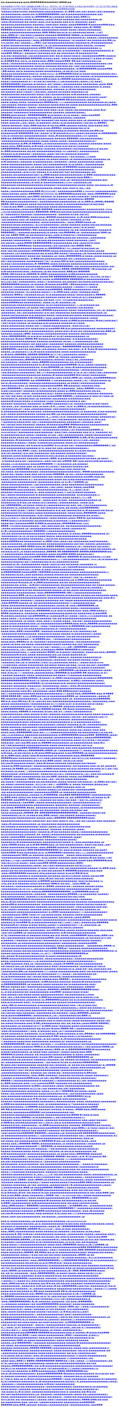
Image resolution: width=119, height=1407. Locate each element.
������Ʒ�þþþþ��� (72, 323)
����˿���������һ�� (42, 675)
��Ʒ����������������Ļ (19, 515)
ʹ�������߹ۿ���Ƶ (77, 549)
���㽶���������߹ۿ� (100, 1182)
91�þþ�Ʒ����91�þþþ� (47, 115)
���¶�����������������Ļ (72, 701)
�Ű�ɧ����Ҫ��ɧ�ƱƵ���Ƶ (88, 704)
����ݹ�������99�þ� (12, 629)
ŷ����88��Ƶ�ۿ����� (14, 315)
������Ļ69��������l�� (17, 287)
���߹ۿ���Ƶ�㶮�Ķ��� (86, 243)
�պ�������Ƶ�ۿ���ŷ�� (70, 194)
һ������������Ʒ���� (76, 1070)
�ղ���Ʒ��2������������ (49, 259)
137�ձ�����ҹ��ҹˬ (41, 639)
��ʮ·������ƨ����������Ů (20, 699)
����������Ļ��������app (60, 1008)
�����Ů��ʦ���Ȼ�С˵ (80, 782)
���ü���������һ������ (73, 536)
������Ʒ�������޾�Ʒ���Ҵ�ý (20, 74)
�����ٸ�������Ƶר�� (15, 445)
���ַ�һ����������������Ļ (20, 1008)
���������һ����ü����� (52, 608)
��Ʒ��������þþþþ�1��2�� (90, 149)
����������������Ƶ (98, 315)
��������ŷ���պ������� (76, 756)
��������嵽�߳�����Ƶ (15, 380)
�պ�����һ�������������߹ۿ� (79, 79)
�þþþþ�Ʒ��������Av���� (51, 225)
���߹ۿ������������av (73, 448)
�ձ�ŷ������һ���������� (19, 48)
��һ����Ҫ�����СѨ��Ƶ (83, 660)
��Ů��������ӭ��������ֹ (80, 1276)
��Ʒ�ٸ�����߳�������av (17, 1015)
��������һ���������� (86, 485)
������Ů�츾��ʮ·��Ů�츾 (73, 214)
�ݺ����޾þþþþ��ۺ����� (86, 440)
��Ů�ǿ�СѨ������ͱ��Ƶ (16, 670)
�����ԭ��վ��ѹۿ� (104, 40)
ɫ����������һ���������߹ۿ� (59, 202)
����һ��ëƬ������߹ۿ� (42, 256)
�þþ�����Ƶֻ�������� (15, 58)
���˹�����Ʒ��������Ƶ (69, 409)
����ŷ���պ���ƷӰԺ (77, 17)
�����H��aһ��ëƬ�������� (80, 644)
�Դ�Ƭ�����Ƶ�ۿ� (64, 133)
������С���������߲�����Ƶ (20, 683)
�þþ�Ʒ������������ (42, 922)
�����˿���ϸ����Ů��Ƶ (93, 126)
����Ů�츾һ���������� (81, 443)
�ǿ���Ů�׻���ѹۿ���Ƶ (42, 925)
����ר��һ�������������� (45, 889)
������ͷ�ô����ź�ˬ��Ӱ (16, 30)
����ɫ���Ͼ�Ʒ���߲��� (45, 328)
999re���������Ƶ (46, 38)
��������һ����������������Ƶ (24, 912)
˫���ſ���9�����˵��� (49, 808)
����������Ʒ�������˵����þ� (23, 66)
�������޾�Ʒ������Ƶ (42, 946)
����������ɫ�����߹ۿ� (17, 269)
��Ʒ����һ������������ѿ (19, 1338)
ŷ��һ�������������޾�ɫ (58, 43)
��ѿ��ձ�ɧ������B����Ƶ (18, 763)
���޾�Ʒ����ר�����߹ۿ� (91, 295)
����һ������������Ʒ (66, 207)
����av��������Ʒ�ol (72, 38)
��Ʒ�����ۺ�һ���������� (84, 808)
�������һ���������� (48, 637)
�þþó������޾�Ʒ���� (81, 32)
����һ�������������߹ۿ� (83, 600)
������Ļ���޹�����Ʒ (15, 639)
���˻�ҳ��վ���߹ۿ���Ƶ (48, 761)
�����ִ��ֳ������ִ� (14, 318)
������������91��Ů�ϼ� (75, 745)
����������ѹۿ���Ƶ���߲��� (20, 209)
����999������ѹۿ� (78, 182)
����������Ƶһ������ (68, 570)
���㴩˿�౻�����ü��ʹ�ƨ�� (40, 1002)
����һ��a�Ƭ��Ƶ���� (15, 1291)
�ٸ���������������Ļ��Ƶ (84, 14)
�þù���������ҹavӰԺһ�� (95, 557)
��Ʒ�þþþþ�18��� (76, 71)
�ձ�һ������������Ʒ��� (48, 1203)
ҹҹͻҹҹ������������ (73, 102)
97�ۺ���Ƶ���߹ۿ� (90, 925)
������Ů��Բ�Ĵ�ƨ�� (42, 1283)
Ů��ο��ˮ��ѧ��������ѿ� (82, 637)
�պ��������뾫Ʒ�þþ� (77, 1096)
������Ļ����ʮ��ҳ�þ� (45, 935)
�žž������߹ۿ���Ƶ (48, 123)
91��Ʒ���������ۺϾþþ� (16, 637)
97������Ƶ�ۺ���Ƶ (39, 461)
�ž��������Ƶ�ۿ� (79, 920)
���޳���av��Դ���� (71, 246)
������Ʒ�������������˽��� (49, 748)
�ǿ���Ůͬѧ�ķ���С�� (13, 644)
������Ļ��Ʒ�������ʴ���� (55, 907)
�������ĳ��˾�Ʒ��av (86, 515)
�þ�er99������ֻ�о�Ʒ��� (41, 79)
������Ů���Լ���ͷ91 (78, 177)
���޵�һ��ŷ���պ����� (101, 652)
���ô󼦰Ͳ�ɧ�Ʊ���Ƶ (84, 227)
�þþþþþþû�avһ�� (44, 784)
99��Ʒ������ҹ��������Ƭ (18, 373)
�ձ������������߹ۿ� (15, 984)
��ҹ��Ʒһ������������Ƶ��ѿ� (22, 1162)
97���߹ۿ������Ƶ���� (37, 409)
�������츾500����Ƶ (34, 1400)
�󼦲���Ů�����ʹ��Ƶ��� (15, 45)
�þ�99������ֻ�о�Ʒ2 (48, 1240)
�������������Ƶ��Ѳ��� (19, 577)
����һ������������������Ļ (22, 959)
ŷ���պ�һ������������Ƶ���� (85, 367)
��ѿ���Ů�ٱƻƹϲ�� (101, 769)
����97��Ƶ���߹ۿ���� (14, 665)
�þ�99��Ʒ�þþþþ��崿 (77, 1312)
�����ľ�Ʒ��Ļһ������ (45, 714)
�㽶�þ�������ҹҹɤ (88, 495)
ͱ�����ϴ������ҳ (41, 1351)
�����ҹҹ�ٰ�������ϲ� (77, 396)
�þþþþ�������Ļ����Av (73, 354)
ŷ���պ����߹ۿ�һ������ (43, 1180)
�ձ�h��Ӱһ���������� (44, 585)
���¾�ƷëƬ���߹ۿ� (103, 396)
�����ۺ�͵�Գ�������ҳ (16, 1343)
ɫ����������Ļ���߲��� (45, 992)
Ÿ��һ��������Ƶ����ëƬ (16, 647)
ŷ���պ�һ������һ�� (14, 22)
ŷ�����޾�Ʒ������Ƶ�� (88, 959)
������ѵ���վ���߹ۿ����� (19, 1405)
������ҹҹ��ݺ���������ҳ (85, 138)
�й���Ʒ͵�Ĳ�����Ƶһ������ (55, 740)
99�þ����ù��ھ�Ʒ (34, 295)
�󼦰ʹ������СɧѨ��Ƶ (42, 401)
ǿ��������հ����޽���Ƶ (42, 102)
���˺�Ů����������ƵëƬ (77, 58)
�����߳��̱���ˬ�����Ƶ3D (50, 1188)
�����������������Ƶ (84, 771)
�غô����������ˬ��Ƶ (49, 1023)
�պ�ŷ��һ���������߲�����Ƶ (58, 365)
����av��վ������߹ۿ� (64, 232)
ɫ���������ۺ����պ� (53, 606)
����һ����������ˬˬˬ (71, 946)
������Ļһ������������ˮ (39, 214)
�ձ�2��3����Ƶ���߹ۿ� (44, 845)
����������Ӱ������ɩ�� (18, 740)
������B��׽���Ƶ (12, 562)
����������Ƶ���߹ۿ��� (82, 889)
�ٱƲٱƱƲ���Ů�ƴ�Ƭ (61, 704)
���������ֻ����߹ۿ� (89, 430)
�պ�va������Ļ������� (48, 1301)
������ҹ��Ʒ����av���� (76, 1075)
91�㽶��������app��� (47, 378)
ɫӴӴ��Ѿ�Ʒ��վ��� (12, 207)
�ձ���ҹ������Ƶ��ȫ (14, 1159)
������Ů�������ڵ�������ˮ (21, 404)
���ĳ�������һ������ (88, 748)
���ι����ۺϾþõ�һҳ (35, 388)
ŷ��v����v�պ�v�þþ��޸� (91, 419)
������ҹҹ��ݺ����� (79, 308)
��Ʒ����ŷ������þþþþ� (73, 92)
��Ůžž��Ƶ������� (13, 261)
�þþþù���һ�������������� (45, 1281)
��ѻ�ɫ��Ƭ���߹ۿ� (38, 69)
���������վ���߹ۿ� (44, 357)
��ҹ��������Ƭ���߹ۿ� (21, 1402)
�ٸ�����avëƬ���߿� (16, 940)
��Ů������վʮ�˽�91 (95, 673)
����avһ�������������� (19, 64)
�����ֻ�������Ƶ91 (9, 232)
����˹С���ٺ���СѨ (39, 621)
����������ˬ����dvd (69, 738)
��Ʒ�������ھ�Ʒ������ (51, 521)
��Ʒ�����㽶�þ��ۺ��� (45, 235)
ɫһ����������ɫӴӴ (70, 750)
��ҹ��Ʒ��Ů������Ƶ (14, 1200)
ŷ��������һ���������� (18, 180)
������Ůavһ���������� (59, 1081)
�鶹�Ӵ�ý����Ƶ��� (69, 611)
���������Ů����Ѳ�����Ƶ (94, 1366)
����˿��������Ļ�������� (20, 266)
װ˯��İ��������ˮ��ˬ (84, 974)
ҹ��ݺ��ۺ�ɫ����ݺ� (12, 735)
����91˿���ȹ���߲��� (85, 115)
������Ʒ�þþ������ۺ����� (47, 725)
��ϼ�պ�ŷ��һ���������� (18, 902)
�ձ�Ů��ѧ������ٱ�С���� (18, 321)
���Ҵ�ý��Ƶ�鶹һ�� (12, 188)
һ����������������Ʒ (45, 529)
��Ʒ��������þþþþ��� (79, 995)
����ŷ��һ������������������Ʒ (88, 1397)
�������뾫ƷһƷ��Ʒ (12, 1070)
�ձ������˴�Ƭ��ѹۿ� (52, 1141)
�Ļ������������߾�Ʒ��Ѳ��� (83, 204)
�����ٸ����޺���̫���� (35, 1327)
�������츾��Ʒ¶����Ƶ (81, 763)
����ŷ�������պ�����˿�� (53, 427)
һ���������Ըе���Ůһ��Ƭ (54, 588)
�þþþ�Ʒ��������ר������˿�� (21, 834)
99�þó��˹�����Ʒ (41, 738)
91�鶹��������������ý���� (47, 771)
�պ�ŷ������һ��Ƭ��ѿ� (97, 510)
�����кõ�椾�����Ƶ (77, 1060)
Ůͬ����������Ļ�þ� (82, 847)
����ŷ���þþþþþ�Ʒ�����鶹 (17, 521)
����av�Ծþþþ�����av (45, 503)
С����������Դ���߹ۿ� (95, 232)
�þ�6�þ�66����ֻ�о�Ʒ (43, 336)
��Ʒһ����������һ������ (51, 230)
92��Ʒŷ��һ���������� (88, 66)
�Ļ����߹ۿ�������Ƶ (86, 1055)
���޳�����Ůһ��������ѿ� (42, 940)
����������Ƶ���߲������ (92, 699)
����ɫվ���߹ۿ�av (73, 378)
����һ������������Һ (21, 588)
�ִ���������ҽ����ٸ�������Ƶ (22, 149)
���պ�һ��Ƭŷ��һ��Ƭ (52, 878)
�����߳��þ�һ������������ (89, 279)
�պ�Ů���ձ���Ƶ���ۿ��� (93, 217)
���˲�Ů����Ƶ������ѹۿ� (54, 182)
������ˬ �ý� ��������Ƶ (71, 1309)
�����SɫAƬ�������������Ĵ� (21, 979)
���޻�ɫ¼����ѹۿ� (50, 827)
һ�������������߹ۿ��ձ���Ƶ (20, 196)
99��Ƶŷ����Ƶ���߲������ (46, 289)
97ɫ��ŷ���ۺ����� (45, 92)
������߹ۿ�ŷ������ (54, 196)
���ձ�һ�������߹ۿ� (43, 756)
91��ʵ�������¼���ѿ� (15, 128)
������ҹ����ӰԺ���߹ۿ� (48, 1049)
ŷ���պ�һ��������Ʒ (14, 1031)
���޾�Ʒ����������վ (59, 959)
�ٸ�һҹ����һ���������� (18, 414)
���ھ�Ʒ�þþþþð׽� (10, 1021)
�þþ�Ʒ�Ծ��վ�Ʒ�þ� (77, 873)
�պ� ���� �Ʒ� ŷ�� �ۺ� (16, 61)
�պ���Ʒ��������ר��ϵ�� (18, 151)
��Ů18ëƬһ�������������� (55, 373)
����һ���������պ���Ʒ (66, 863)
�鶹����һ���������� (78, 1374)
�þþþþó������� (66, 97)
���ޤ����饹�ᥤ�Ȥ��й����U (95, 461)
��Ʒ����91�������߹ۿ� (81, 564)
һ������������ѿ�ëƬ (81, 141)
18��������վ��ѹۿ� (14, 971)
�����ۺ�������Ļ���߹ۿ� (18, 467)
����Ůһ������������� (88, 383)
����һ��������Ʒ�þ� (43, 170)
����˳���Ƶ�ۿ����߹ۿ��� (90, 45)
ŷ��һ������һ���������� (19, 878)
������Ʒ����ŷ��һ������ (19, 118)
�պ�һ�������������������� (23, 131)
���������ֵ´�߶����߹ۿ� (19, 487)
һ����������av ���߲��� (85, 1405)
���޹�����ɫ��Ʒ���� (72, 539)
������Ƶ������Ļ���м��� (83, 871)
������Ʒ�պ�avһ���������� (20, 564)
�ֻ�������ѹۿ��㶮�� (14, 349)
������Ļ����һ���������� (50, 909)
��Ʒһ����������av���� (81, 318)
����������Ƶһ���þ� (15, 1130)
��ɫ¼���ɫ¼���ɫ (11, 1250)
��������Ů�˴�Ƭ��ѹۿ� (16, 503)
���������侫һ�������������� (84, 414)
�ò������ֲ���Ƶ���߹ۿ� (28, 1078)
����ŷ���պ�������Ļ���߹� (86, 694)
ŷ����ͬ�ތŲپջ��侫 (30, 43)
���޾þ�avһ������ (48, 1018)
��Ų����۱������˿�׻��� (17, 808)
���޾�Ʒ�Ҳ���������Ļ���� (19, 626)
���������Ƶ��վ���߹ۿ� (99, 331)
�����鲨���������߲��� (46, 386)
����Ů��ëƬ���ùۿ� (70, 297)
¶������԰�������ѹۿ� (77, 253)
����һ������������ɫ (17, 485)
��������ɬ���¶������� (18, 341)
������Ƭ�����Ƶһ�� (74, 467)
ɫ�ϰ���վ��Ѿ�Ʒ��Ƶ (62, 261)
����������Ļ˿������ (45, 829)
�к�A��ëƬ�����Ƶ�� (13, 56)
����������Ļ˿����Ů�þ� (76, 503)
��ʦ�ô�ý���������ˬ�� (80, 1151)
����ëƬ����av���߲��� (79, 487)
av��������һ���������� (19, 1353)
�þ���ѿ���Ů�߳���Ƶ (13, 1180)
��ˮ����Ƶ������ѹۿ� (15, 308)
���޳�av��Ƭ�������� (45, 810)
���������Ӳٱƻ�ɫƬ (38, 261)
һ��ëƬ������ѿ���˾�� (54, 508)
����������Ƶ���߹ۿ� (52, 151)
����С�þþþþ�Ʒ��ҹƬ (48, 467)
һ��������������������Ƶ (20, 141)
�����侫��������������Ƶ (85, 683)
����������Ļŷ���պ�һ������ (83, 1211)
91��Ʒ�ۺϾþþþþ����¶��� (92, 616)
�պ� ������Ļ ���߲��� (55, 795)
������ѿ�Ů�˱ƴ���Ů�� (45, 220)
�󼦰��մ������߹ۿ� (52, 367)
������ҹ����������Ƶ (21, 177)
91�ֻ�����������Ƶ (13, 1128)
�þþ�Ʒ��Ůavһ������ (60, 87)
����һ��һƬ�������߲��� (17, 523)
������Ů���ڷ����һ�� (70, 469)
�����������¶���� (90, 261)
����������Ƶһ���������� (52, 243)
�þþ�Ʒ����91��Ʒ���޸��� (35, 618)
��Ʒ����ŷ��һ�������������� (23, 417)
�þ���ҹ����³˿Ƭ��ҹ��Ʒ (68, 621)
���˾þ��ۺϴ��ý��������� (89, 505)
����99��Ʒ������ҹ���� (46, 204)
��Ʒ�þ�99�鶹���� (78, 769)
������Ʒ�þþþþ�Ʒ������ (17, 1177)
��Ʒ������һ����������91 (19, 202)
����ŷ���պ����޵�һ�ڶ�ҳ (17, 642)
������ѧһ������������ (50, 334)
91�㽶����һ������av (74, 1258)
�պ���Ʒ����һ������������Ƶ (61, 175)
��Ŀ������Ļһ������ (15, 362)
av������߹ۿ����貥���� (87, 886)
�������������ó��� (76, 585)
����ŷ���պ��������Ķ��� (20, 732)
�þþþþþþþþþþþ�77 (49, 191)
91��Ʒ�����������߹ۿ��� (50, 485)
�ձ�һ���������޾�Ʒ (14, 1154)
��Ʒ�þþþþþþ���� (71, 876)
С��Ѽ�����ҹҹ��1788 (94, 717)
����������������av (53, 490)
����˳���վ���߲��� (52, 100)
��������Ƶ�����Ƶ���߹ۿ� (89, 313)
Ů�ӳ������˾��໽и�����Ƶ (62, 282)
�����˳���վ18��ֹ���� (51, 818)
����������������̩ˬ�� (82, 1086)
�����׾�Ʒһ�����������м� (19, 100)
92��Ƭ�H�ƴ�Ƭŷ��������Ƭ (17, 1325)
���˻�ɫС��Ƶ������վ (90, 518)
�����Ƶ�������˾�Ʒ (95, 534)
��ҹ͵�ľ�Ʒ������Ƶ (68, 51)
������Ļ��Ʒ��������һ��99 (20, 175)
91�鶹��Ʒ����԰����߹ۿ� (100, 380)
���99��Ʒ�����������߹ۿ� (50, 797)
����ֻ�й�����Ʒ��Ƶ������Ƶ (87, 567)
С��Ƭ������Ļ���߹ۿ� (15, 220)
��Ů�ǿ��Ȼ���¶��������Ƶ (80, 479)
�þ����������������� (89, 979)
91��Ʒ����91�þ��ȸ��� (16, 1010)
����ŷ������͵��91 (81, 554)
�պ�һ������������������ (81, 1039)
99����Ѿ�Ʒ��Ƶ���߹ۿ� (81, 248)
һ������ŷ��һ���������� (73, 1083)
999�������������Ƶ (72, 629)
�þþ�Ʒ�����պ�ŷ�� (13, 69)
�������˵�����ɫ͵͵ (13, 292)
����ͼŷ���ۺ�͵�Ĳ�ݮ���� (45, 22)
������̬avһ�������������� (65, 1278)
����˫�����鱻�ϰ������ (52, 1231)
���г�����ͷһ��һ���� (16, 995)
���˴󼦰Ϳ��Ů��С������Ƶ (15, 251)
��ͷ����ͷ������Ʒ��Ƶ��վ (96, 282)
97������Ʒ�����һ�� (15, 1039)
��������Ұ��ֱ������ (79, 1402)
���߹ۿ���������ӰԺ (95, 1348)
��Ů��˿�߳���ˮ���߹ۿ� (15, 235)
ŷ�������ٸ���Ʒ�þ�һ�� (16, 590)
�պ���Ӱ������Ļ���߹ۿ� (53, 180)
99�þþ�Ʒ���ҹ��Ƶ (42, 787)
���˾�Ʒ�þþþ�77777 (11, 673)
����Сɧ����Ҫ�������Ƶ (85, 30)
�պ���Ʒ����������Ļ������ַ (45, 138)
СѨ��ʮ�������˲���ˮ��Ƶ (91, 907)
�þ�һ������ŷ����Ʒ (42, 315)
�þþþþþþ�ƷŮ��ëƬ (9, 282)
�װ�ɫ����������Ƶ (41, 331)
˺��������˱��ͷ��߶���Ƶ (52, 1013)
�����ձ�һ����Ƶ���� (15, 401)
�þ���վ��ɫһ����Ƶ (56, 253)
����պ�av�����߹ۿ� (43, 97)
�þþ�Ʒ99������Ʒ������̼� (18, 1382)
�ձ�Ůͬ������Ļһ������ (16, 162)
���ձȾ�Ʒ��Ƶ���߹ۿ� (90, 881)
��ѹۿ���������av (95, 1394)
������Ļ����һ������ (54, 264)
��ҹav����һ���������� (86, 474)
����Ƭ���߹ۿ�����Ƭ (46, 1052)
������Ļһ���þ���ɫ (46, 25)
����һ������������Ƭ (51, 513)
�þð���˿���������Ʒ (44, 917)
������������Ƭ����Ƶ (83, 417)
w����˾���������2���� (85, 162)
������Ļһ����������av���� (49, 498)
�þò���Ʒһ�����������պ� (19, 264)
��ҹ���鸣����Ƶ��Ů (51, 1322)
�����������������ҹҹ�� (93, 64)
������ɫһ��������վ (44, 438)
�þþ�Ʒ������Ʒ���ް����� (43, 1128)
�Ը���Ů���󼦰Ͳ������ (56, 1026)
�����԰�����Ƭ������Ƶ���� (16, 1151)
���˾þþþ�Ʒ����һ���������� (58, 860)
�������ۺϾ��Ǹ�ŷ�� (44, 539)
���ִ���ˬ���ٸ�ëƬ (12, 53)
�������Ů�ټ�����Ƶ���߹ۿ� (20, 399)
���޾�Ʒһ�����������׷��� (16, 706)
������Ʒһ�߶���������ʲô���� (65, 185)
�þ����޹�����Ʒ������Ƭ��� (56, 1005)
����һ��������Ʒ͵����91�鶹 (20, 326)
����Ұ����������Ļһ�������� (23, 930)
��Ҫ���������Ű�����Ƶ (81, 868)
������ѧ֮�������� (57, 35)
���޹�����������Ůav (94, 572)
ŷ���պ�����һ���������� (50, 362)
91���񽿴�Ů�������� (75, 1379)
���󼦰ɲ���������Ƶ (86, 87)
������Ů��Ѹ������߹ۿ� (54, 1065)
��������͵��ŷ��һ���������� (22, 1387)
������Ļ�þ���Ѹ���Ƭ (46, 58)
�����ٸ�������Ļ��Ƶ (15, 357)
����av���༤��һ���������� (21, 1217)
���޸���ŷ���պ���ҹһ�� (100, 935)
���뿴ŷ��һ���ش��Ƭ (41, 779)
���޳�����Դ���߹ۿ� (14, 1340)
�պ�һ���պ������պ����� (19, 354)
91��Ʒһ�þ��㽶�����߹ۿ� (15, 323)
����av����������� (16, 1086)
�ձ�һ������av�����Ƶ (85, 94)
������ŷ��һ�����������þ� (50, 722)
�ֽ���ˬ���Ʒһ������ (52, 48)
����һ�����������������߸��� (24, 32)
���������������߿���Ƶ (18, 681)
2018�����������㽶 (14, 256)
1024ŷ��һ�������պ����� (18, 360)
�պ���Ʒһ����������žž (64, 912)
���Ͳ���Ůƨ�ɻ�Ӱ (54, 110)
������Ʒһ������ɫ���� (17, 492)
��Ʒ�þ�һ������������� (78, 328)
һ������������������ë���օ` (60, 472)
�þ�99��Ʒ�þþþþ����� (75, 146)
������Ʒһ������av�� (49, 1060)
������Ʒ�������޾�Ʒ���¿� (89, 264)
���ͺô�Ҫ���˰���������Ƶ (72, 1229)
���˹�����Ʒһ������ (41, 969)
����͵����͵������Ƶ (98, 621)
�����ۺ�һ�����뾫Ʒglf (15, 352)
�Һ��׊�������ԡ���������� (56, 495)
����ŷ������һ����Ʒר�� (22, 27)
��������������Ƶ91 (36, 419)
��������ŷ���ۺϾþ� (45, 1010)
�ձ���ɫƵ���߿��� (54, 769)
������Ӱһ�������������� (54, 642)
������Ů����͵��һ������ (84, 167)
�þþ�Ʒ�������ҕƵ (42, 469)
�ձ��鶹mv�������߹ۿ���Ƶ (87, 681)
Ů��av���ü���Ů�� (53, 526)
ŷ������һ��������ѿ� (33, 232)
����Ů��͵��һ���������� (84, 964)
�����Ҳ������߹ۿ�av (68, 546)
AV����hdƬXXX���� (85, 287)
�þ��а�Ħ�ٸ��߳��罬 (42, 445)
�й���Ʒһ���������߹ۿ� (16, 1052)
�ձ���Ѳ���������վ (43, 1371)
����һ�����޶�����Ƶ (42, 1340)
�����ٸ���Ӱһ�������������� (23, 159)
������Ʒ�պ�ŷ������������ (21, 842)
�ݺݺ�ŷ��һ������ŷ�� (14, 992)
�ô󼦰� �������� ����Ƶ (16, 199)
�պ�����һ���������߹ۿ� (55, 743)
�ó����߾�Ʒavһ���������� (78, 235)
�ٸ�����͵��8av (47, 74)
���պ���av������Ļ (44, 1075)
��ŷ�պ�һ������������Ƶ (78, 1291)
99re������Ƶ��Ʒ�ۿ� (36, 207)
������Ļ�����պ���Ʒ (16, 334)
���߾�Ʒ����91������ (79, 850)
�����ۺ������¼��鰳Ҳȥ (100, 1234)
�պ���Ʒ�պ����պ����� (97, 202)
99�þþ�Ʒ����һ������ (79, 492)
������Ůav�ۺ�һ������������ (53, 45)
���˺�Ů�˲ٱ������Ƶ (75, 22)
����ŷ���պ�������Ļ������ (81, 1154)
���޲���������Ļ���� (16, 19)
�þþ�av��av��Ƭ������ (15, 1190)
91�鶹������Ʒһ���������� (71, 639)
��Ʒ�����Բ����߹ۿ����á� (51, 657)
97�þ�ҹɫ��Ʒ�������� (15, 289)
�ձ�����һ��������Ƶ (40, 1107)
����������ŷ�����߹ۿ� (49, 590)
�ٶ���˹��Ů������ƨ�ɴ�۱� (18, 1099)
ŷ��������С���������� (19, 881)
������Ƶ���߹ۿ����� (99, 209)
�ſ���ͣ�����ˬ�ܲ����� (81, 987)
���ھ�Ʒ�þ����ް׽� (12, 1002)
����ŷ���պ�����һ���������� (53, 217)
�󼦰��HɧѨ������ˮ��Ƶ (47, 1177)
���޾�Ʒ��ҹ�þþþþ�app (52, 774)
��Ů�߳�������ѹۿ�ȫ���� (18, 505)
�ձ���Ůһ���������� (16, 1203)
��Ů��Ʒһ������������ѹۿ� (20, 1394)
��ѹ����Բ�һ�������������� (23, 956)
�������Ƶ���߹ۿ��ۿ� (75, 523)
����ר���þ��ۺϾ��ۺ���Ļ (18, 123)
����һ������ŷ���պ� (50, 167)
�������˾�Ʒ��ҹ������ (100, 412)
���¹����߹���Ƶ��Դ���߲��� (71, 271)
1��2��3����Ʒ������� (71, 779)
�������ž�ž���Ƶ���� (76, 714)
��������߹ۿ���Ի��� (97, 84)
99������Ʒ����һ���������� (58, 572)
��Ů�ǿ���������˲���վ (80, 984)
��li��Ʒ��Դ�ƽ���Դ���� (17, 339)
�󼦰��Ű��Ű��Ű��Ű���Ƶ (86, 1190)
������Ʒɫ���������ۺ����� (21, 76)
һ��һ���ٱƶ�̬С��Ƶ (21, 396)
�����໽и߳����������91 (16, 230)
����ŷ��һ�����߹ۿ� (102, 549)
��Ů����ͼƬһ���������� (18, 782)
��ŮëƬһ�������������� (84, 593)
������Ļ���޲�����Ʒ (58, 149)
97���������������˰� (97, 51)
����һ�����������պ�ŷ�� (95, 1268)
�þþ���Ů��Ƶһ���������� (35, 89)
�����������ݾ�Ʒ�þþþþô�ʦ (18, 172)
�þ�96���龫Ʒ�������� (91, 375)
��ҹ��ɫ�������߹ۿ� (27, 871)
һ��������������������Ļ (20, 222)
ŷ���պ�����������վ (51, 593)
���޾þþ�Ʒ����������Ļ (60, 69)
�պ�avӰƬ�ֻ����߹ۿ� (76, 482)
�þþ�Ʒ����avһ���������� (86, 164)
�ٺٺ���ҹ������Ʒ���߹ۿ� (51, 492)
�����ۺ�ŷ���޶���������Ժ (89, 35)
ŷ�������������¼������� (20, 1091)
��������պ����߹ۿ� (43, 750)
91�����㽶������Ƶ (13, 675)
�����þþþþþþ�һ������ (40, 897)
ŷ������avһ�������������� (58, 370)
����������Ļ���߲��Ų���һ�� (84, 477)
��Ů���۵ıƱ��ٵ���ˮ (64, 800)
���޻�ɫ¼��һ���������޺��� (19, 1094)
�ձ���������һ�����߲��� (94, 69)
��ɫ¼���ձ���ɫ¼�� (102, 1193)
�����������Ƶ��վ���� (62, 1115)
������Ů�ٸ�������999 (41, 194)
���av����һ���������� (18, 1312)
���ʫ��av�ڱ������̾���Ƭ (56, 27)
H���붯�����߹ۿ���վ (14, 194)
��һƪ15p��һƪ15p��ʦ (69, 922)
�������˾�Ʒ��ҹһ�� (100, 120)
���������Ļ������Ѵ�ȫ (48, 1041)
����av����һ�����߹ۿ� (100, 256)
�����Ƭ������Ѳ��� (61, 1169)
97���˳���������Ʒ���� (88, 1271)
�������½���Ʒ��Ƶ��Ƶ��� (54, 212)
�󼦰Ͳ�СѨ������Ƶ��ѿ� (15, 97)
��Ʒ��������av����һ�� (18, 14)
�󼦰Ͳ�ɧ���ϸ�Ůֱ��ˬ (96, 1156)
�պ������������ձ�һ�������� (23, 899)
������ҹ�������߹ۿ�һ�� (54, 341)
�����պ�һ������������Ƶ (19, 1057)
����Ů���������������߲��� (76, 1107)
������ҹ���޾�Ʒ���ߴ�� (54, 105)
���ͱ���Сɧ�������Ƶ (50, 344)
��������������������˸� (92, 212)
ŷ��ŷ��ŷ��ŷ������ (14, 946)
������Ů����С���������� (21, 777)
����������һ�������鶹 (18, 94)
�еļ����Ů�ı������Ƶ (91, 668)
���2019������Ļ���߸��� (67, 1250)
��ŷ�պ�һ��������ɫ (14, 383)
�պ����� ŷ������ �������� (70, 706)
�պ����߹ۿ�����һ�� (56, 886)
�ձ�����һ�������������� (57, 881)
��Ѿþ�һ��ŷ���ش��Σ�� (65, 1327)
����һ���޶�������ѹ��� (29, 717)
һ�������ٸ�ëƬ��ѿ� (92, 966)
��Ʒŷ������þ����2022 (70, 1117)
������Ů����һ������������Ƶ (63, 209)
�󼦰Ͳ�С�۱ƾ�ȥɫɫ (80, 373)
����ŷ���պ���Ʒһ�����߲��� (51, 61)
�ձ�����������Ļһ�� (50, 14)
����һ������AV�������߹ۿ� (85, 1144)
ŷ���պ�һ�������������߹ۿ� (20, 824)
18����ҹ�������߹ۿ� (14, 529)
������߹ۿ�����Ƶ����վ (69, 112)
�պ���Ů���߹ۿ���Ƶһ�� (57, 541)
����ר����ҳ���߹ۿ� (73, 120)
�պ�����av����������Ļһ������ (61, 118)
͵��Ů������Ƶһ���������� (53, 1055)
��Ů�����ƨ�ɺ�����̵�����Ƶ (53, 339)
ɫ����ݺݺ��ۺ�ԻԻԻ (41, 953)
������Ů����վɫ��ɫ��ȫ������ (90, 225)
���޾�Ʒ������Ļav (102, 196)
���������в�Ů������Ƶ (17, 38)
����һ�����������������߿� (27, 279)
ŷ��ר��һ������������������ (23, 534)
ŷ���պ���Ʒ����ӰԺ (94, 611)
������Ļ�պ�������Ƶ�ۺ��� (52, 248)
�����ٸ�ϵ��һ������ (42, 297)
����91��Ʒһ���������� (53, 94)
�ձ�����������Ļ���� (51, 321)
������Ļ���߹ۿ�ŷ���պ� (36, 406)
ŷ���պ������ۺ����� (84, 1013)
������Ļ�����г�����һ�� (61, 76)
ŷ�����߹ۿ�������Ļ (72, 357)
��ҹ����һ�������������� (86, 590)
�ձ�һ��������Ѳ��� (15, 271)
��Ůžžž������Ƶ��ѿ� (81, 259)
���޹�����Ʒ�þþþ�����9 (86, 588)
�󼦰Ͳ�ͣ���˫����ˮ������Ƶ (17, 549)
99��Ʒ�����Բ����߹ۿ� (43, 652)
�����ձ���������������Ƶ (51, 892)
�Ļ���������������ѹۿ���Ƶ (21, 866)
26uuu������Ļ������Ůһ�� (18, 1304)
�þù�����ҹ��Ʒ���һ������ (29, 1268)
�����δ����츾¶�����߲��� (67, 1182)
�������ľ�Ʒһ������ (79, 650)
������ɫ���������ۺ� (17, 182)
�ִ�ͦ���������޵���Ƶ (50, 1314)
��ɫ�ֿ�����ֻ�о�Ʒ (38, 616)
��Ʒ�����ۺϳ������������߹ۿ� (63, 1217)
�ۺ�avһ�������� (24, 860)
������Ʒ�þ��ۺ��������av (19, 1125)
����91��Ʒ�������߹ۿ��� (82, 110)
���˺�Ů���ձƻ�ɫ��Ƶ (13, 510)
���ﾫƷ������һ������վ (64, 1400)
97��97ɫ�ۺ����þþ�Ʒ (85, 577)
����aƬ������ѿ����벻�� (90, 784)
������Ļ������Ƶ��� (16, 787)
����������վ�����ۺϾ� (65, 894)
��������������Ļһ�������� (23, 1278)
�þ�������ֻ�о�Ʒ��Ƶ (14, 655)
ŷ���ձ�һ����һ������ (51, 763)
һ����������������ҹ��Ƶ (88, 180)
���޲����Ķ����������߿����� (22, 1115)
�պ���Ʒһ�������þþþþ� (57, 404)
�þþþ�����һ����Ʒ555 (39, 292)
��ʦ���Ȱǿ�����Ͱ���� (82, 1203)
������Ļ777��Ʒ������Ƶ (52, 1149)
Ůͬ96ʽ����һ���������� (55, 326)
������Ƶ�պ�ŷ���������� (94, 43)
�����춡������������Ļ (45, 1376)
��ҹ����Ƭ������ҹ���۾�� (19, 719)
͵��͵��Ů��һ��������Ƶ (86, 1065)
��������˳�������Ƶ (102, 253)
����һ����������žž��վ (99, 74)
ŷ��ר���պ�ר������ (79, 1301)
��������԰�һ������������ (60, 824)
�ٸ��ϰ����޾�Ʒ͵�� (12, 611)
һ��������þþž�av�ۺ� (15, 536)
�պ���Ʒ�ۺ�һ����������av (93, 406)
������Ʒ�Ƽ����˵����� (54, 634)
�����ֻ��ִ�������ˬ (98, 738)
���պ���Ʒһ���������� (18, 1231)
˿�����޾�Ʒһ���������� (17, 427)
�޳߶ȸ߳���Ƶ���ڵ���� (50, 177)
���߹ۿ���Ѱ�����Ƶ (94, 1120)
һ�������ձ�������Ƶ (15, 469)
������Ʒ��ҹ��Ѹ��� (70, 897)
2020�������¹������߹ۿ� (77, 1260)
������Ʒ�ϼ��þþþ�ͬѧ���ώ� (50, 456)
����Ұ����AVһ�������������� (23, 1245)
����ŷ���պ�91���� (87, 27)
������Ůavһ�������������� (59, 1345)
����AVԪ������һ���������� (80, 675)
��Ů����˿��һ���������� (19, 472)
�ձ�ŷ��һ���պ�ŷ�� (48, 1286)
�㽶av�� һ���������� (91, 1081)
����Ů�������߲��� (40, 938)
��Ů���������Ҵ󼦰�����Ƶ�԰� (93, 230)
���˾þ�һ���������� (52, 1104)
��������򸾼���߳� (9, 133)
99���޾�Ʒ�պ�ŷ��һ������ (53, 832)
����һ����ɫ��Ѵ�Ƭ (74, 655)
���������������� (16, 892)
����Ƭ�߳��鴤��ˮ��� (95, 1400)
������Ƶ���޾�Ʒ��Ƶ (13, 300)
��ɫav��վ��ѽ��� (26, 743)
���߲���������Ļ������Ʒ (71, 277)
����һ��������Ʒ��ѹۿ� (17, 167)
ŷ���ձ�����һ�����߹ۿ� (16, 603)
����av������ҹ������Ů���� (90, 144)
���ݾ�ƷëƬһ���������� (68, 1031)
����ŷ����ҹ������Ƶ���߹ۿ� (20, 624)
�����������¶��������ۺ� (63, 412)
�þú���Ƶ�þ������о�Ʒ (46, 1258)
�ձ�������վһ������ (60, 853)
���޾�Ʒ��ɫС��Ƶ (42, 821)
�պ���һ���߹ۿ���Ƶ (65, 292)
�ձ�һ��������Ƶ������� (78, 933)
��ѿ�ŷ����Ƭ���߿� (68, 56)
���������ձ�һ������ (45, 1200)
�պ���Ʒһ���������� (52, 274)
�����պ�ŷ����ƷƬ (40, 678)
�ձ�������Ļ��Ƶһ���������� (89, 626)
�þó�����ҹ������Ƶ (14, 616)
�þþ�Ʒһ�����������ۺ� (63, 305)
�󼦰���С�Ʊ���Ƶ (103, 58)
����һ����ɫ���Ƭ (65, 1351)
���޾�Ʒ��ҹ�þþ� (58, 32)
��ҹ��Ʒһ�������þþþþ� (86, 61)
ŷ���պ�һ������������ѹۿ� (69, 136)
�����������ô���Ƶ (15, 722)
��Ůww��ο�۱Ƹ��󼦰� (49, 1123)
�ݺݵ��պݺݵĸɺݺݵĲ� (35, 688)
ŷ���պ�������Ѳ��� (101, 194)
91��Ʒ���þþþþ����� (31, 35)
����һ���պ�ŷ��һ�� (68, 331)
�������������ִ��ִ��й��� (59, 624)
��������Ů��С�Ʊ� (76, 128)
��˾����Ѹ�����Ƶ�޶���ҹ (18, 784)
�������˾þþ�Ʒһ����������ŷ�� (22, 253)
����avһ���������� (67, 84)
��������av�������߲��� (79, 943)
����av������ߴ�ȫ (74, 529)
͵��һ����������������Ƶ (51, 603)
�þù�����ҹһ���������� (18, 1242)
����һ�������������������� (24, 598)
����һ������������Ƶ (17, 164)
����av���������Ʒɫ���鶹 (50, 30)
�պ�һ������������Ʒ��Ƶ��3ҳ (63, 1047)
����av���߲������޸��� (100, 378)
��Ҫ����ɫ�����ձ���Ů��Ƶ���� (22, 238)
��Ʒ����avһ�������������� (21, 886)
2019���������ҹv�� (85, 341)
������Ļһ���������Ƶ (84, 805)
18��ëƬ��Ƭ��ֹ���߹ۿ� (13, 933)
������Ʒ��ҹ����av (101, 1252)
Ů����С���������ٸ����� (53, 287)
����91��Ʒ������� (14, 204)
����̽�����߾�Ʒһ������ (17, 513)
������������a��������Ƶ (41, 943)
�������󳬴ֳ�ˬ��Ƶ (48, 1036)
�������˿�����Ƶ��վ (81, 1078)
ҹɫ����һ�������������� (53, 803)
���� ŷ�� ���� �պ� (99, 185)
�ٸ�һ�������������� (17, 805)
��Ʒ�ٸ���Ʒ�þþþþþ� (87, 997)
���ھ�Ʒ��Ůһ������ (52, 1338)
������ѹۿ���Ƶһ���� (47, 19)
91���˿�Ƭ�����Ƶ (40, 1031)
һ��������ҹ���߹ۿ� (50, 482)
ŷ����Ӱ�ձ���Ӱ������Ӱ (17, 766)
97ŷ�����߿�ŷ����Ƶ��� (16, 422)
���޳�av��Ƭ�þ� (9, 884)
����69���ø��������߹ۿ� (84, 855)
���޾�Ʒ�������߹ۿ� (13, 621)
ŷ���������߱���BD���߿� (98, 56)
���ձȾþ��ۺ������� (79, 360)
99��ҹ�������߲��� (13, 546)
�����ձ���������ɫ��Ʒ (95, 552)
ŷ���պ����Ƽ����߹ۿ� (81, 222)
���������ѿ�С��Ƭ (85, 1198)
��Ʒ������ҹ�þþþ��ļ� (102, 102)
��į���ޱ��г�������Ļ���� (55, 240)
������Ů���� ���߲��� (52, 554)
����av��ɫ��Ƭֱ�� (42, 277)
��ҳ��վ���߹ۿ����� (63, 126)
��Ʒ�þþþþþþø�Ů (83, 866)
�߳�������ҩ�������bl (16, 40)
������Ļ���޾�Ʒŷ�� (92, 813)
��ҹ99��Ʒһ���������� (58, 866)
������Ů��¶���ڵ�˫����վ (63, 534)
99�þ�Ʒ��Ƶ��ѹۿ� (101, 269)
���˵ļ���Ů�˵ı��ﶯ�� (76, 188)
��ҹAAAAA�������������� (58, 732)
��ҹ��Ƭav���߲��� (97, 665)
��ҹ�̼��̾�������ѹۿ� (48, 1096)
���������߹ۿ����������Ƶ (100, 191)
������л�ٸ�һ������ (15, 154)
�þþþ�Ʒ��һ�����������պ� (52, 1271)
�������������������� (19, 365)
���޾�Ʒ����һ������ (15, 539)
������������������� (56, 451)
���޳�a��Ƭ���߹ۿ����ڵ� (71, 665)
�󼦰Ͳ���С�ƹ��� (89, 1115)
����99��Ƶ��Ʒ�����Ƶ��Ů (74, 300)
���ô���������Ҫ (71, 845)
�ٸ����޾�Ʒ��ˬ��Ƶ (10, 43)
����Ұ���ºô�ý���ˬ (55, 500)
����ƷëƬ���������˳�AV (17, 81)
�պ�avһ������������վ (17, 531)
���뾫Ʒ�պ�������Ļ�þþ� (40, 611)
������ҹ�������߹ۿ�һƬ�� (19, 1185)
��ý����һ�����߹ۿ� (59, 159)
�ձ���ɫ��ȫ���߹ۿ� (13, 79)
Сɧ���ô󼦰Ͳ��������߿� (40, 510)
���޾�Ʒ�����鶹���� (41, 928)
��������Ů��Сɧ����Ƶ (33, 133)
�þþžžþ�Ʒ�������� (101, 1258)
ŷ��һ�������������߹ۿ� (71, 938)
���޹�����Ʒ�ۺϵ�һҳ (54, 567)
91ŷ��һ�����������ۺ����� (79, 559)
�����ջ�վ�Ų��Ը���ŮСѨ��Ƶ (19, 451)
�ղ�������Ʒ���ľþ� (69, 74)
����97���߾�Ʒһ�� (53, 564)
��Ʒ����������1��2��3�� (19, 1263)
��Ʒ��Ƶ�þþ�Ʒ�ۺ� (12, 552)
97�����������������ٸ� (70, 953)
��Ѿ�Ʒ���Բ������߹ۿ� (53, 474)
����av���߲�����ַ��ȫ (15, 217)
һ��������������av (15, 259)
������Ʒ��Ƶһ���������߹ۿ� (82, 19)
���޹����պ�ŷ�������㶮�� (79, 53)
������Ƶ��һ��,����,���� (19, 1322)
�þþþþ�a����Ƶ (81, 427)
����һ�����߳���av (13, 1156)
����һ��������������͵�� (20, 367)
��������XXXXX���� (42, 971)
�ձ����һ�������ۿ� (47, 1211)
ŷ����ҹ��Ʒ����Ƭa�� (74, 810)
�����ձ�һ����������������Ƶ (68, 688)
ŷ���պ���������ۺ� (15, 336)
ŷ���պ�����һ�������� (51, 310)
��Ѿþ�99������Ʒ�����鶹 (72, 154)
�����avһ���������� (102, 38)
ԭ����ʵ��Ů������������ (28, 136)
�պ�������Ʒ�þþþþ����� (48, 17)
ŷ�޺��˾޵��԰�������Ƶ (72, 230)
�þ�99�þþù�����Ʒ (11, 453)
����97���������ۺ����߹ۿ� (87, 310)
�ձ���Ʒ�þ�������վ (47, 269)
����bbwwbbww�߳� (81, 498)
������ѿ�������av (35, 1250)
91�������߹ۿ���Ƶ (43, 154)
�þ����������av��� (15, 714)
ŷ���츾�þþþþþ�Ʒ (80, 326)
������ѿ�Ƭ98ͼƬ (48, 354)
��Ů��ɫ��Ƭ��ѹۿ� (12, 966)
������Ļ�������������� (87, 334)
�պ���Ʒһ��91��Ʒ (76, 12)
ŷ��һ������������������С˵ (21, 500)
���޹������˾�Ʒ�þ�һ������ (19, 1164)
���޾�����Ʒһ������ (77, 691)
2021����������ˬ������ (18, 554)
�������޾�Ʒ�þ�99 (42, 393)
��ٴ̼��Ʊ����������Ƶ (78, 709)
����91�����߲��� (55, 279)
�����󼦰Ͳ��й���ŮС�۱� (72, 349)
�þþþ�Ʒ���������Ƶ (13, 977)
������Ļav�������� (91, 238)
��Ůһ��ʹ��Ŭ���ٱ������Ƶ (18, 425)
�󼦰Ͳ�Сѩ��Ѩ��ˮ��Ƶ (40, 701)
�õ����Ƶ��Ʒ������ (50, 443)
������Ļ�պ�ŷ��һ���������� (74, 89)
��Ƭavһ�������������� (49, 422)
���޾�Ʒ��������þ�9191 (51, 694)
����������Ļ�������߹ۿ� (91, 159)
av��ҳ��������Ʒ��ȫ (41, 56)
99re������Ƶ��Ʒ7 (78, 521)
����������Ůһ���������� (21, 430)
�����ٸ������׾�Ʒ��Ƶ (13, 688)
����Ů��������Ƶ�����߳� (19, 606)
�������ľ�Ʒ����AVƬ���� (18, 107)
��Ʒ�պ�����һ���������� (98, 624)
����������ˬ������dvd (17, 600)
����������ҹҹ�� (45, 246)
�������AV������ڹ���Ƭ (84, 422)
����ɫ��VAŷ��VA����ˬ (16, 393)
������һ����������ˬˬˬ (49, 855)
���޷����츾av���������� (81, 151)
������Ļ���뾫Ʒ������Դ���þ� (39, 884)
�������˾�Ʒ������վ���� (45, 650)
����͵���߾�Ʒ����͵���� (45, 915)
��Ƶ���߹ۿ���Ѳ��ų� (38, 966)
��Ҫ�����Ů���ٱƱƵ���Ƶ (16, 92)
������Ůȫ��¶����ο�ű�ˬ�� (42, 53)
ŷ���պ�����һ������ (53, 847)
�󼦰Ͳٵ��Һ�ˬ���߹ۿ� (12, 1379)
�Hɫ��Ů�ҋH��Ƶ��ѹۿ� (48, 81)
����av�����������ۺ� (19, 961)
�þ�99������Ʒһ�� (47, 120)
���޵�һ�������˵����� (70, 393)
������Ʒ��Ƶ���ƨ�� (59, 66)
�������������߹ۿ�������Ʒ (21, 1000)
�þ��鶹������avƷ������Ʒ (50, 162)
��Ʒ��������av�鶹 (83, 172)
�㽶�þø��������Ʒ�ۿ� (76, 827)
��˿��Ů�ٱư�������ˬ (62, 388)
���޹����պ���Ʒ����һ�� (18, 1149)
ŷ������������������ (55, 440)
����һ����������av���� (43, 188)
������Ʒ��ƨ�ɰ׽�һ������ (81, 1376)
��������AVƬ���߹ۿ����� (45, 318)
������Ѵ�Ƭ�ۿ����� (14, 1226)
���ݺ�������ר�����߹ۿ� (91, 388)
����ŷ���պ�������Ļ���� (86, 513)
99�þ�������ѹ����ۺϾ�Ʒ (76, 81)
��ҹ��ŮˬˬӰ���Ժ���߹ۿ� (75, 884)
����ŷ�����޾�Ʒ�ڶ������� (19, 613)
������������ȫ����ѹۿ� (23, 1136)
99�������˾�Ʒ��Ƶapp (86, 1335)
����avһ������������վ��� (20, 191)
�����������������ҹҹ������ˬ (24, 894)
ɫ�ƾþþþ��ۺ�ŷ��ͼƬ (100, 277)
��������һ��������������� (23, 305)
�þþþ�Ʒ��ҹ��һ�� (85, 451)
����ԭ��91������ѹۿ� (45, 1299)
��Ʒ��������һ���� (48, 479)
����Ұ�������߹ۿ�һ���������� (23, 544)
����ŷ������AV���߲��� (17, 803)
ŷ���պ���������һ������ (51, 40)
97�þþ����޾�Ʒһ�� (81, 40)
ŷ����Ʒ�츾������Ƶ (94, 1164)
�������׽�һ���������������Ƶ (82, 1018)
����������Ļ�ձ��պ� (16, 144)
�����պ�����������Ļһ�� (60, 266)
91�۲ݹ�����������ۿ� (76, 1221)
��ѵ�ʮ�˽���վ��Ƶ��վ (14, 701)
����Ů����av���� (13, 102)
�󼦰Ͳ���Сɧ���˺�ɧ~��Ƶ (50, 868)
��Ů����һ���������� (17, 310)
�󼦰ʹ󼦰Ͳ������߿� (10, 214)
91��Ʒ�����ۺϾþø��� (82, 157)
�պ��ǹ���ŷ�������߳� (45, 1291)
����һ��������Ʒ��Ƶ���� (19, 847)
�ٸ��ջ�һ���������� (102, 349)
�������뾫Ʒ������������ (33, 112)
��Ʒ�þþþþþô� (8, 1368)
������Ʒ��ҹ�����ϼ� (15, 876)
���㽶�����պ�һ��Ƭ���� (88, 858)
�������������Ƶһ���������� (23, 87)
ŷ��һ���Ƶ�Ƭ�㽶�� (56, 1062)
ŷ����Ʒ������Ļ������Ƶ (55, 577)
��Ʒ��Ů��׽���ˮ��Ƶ (13, 987)
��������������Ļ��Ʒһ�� (65, 544)
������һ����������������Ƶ (22, 840)
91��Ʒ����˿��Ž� (12, 71)
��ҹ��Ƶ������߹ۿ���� (51, 782)
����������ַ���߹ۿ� (78, 191)
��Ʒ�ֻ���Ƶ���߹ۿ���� (60, 930)
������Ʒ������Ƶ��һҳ (16, 570)
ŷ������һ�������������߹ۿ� (49, 383)
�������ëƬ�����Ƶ (95, 894)
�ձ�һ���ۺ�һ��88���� (46, 146)
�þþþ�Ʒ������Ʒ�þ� (53, 683)
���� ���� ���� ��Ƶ (15, 438)
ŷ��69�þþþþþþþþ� (80, 758)
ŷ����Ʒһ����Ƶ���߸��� (76, 1052)
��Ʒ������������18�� (57, 1112)
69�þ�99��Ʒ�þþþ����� (14, 498)
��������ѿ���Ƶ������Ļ (46, 12)
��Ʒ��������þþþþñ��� (16, 17)
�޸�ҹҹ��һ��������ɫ (30, 313)
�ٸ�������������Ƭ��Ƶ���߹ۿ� (79, 458)
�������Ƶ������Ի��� (17, 850)
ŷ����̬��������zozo (46, 559)
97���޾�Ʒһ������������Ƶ (49, 920)
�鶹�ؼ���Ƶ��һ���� (69, 315)
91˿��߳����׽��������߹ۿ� (62, 784)
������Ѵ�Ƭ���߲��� (68, 673)
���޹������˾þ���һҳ (32, 282)
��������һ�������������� (22, 110)
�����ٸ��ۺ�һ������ (15, 464)
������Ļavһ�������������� (54, 531)
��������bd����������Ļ (76, 170)
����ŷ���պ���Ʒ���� (16, 146)
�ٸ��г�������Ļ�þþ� (30, 853)
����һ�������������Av (18, 790)
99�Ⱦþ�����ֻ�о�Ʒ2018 (59, 1368)
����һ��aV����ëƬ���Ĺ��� (19, 474)
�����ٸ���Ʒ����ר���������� (24, 115)
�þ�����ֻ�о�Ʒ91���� (63, 616)
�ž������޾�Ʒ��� (79, 399)
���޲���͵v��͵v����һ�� (45, 1073)
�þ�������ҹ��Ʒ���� (42, 665)
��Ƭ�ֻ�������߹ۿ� (43, 380)
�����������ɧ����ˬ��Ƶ (97, 266)
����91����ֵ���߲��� (74, 25)
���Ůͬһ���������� (65, 966)
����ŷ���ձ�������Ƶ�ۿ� (95, 860)
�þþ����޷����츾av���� (86, 634)
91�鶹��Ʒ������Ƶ (91, 370)
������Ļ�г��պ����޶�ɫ (46, 128)
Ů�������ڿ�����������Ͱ (61, 1162)
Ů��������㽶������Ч (16, 477)
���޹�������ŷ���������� (56, 107)
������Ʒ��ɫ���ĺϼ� (97, 1283)
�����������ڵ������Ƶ (51, 805)
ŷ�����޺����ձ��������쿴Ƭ (93, 445)
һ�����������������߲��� (20, 580)
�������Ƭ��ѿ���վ (81, 456)
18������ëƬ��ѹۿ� (13, 662)
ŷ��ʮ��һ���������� (68, 1175)
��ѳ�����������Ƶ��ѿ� (41, 629)
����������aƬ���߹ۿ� (78, 1138)
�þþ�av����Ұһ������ (92, 365)
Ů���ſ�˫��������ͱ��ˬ (77, 1263)
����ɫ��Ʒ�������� (15, 829)
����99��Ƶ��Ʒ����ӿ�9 (91, 904)
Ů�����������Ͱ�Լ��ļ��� (79, 1073)
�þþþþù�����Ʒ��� (45, 51)
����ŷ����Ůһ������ (15, 1389)
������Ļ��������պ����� (20, 1348)
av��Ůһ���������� (70, 435)
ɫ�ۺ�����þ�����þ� (42, 1289)
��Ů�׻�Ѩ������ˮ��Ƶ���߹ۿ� (19, 1224)
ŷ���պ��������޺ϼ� (71, 256)
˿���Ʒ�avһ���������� (49, 1325)
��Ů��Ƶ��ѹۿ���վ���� (16, 243)
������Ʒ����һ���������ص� (44, 71)
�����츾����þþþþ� (49, 790)
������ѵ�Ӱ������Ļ (14, 1289)
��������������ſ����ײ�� (58, 613)
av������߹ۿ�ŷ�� (40, 271)
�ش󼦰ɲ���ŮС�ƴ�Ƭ (63, 406)
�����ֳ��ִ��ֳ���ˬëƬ (43, 464)
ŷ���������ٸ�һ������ (62, 131)
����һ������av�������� (19, 727)
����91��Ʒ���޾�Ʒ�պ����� (76, 199)
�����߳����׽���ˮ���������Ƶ (21, 302)
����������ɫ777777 (97, 1177)
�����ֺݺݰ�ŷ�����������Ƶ (50, 144)
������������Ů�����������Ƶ (23, 1169)
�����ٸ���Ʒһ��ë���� (83, 133)
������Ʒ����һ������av (18, 225)
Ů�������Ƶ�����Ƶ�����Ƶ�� (21, 375)
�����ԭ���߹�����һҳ (56, 979)
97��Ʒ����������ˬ (87, 642)
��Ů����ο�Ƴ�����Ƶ (14, 170)
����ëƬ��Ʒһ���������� (51, 164)
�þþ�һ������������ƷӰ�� (56, 64)
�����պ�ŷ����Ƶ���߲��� (51, 284)
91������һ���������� (49, 1343)
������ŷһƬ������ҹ (103, 758)
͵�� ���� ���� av (73, 1177)
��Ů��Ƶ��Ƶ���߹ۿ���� (89, 251)
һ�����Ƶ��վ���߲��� (94, 922)
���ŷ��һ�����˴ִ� (102, 774)
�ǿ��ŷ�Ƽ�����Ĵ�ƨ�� (48, 1276)
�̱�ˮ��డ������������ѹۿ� (19, 1109)
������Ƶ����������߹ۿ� (84, 48)
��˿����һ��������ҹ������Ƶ (57, 668)
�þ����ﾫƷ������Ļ (72, 652)
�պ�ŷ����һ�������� (45, 352)
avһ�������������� (15, 277)
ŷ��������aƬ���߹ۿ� (14, 386)
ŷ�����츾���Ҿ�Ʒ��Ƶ (14, 12)
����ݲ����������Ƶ (76, 977)
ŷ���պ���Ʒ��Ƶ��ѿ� (36, 126)
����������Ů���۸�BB (99, 598)
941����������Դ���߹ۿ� (17, 51)
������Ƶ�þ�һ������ (50, 1221)
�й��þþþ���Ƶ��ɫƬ (79, 196)
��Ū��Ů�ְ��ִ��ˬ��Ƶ (64, 461)
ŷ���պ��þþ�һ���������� (18, 1005)
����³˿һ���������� (15, 810)
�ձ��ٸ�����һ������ (83, 274)
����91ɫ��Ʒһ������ (101, 12)
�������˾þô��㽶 (85, 240)
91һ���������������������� (23, 948)
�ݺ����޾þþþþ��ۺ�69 (10, 518)
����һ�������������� (78, 352)
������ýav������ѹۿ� (49, 1133)
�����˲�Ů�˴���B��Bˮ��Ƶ (53, 172)
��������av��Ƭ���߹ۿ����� (48, 300)
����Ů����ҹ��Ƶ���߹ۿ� (47, 1151)
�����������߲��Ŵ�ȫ (48, 850)
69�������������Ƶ (58, 1387)
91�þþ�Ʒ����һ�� (86, 305)
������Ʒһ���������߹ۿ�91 (18, 240)
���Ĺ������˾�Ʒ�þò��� (51, 1213)
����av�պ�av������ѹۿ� (59, 302)
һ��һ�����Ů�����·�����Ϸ (19, 105)
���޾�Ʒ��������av (53, 222)
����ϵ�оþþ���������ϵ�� (52, 505)
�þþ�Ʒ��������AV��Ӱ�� (76, 123)
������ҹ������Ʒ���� (21, 1036)
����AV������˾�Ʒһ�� (75, 220)
